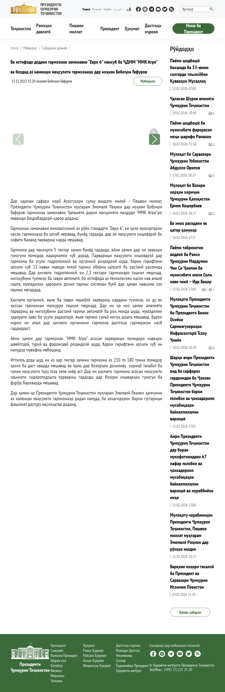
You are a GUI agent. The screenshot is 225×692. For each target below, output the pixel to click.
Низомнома (124, 655)
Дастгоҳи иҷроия (153, 28)
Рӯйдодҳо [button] (30, 48)
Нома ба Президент (193, 28)
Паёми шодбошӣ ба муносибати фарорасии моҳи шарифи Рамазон (191, 130)
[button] (46, 8)
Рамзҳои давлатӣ (44, 28)
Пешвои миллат (76, 28)
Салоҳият (57, 650)
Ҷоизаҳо (56, 680)
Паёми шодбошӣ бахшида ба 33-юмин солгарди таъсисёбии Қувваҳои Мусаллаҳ (189, 70)
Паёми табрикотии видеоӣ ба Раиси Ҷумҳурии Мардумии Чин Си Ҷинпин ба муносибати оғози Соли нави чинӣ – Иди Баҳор (191, 264)
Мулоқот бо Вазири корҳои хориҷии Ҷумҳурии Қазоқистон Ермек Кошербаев (190, 195)
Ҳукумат (132, 28)
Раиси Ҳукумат (93, 650)
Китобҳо (57, 665)
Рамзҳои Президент (64, 655)
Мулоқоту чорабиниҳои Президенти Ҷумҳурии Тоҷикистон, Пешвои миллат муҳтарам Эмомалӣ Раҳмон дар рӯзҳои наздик (191, 532)
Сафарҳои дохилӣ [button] (54, 48)
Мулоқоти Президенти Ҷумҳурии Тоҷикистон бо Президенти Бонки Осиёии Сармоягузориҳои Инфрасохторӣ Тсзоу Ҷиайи (190, 319)
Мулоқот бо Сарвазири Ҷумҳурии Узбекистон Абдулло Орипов (190, 161)
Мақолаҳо (57, 675)
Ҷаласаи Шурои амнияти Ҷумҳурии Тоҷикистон (192, 101)
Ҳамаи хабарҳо (190, 612)
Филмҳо (56, 670)
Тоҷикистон (21, 28)
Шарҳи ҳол (58, 660)
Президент (109, 28)
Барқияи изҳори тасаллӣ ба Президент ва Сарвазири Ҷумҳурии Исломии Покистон (192, 576)
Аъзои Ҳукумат (93, 660)
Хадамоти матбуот (129, 670)
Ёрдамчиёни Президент (132, 665)
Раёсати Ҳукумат (94, 655)
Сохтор (121, 660)
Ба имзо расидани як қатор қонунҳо (188, 226)
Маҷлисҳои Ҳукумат (97, 665)
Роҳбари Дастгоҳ (128, 650)
